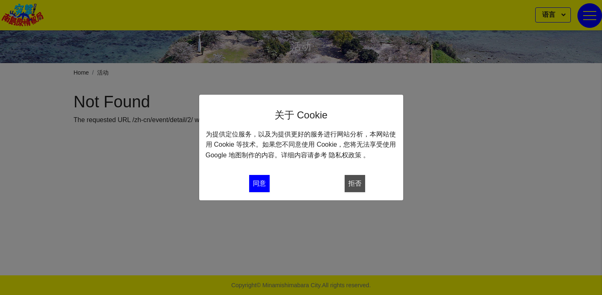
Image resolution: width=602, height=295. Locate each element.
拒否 (354, 183)
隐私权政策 (345, 155)
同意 (259, 183)
